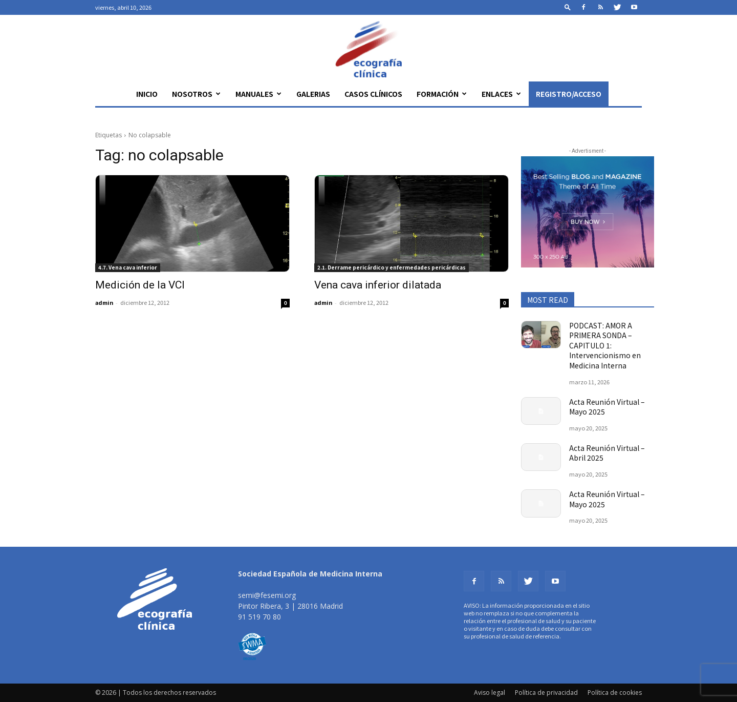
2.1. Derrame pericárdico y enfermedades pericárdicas (391, 267)
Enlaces (501, 94)
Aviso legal (489, 692)
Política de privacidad (546, 692)
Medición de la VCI (140, 285)
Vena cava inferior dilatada (377, 285)
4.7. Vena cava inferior (127, 267)
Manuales (258, 94)
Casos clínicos (373, 94)
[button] (567, 7)
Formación (442, 94)
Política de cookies (615, 692)
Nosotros (196, 94)
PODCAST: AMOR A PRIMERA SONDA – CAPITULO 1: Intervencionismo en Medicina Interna (605, 345)
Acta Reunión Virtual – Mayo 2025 (607, 407)
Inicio (147, 94)
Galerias (313, 94)
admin (104, 302)
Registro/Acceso (568, 94)
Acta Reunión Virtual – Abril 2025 (607, 453)
